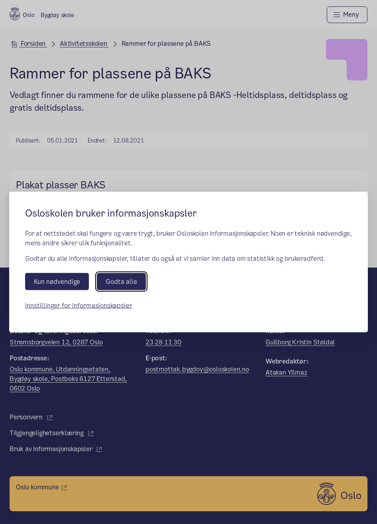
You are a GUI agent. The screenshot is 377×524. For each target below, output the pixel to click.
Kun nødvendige (57, 281)
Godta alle (121, 281)
